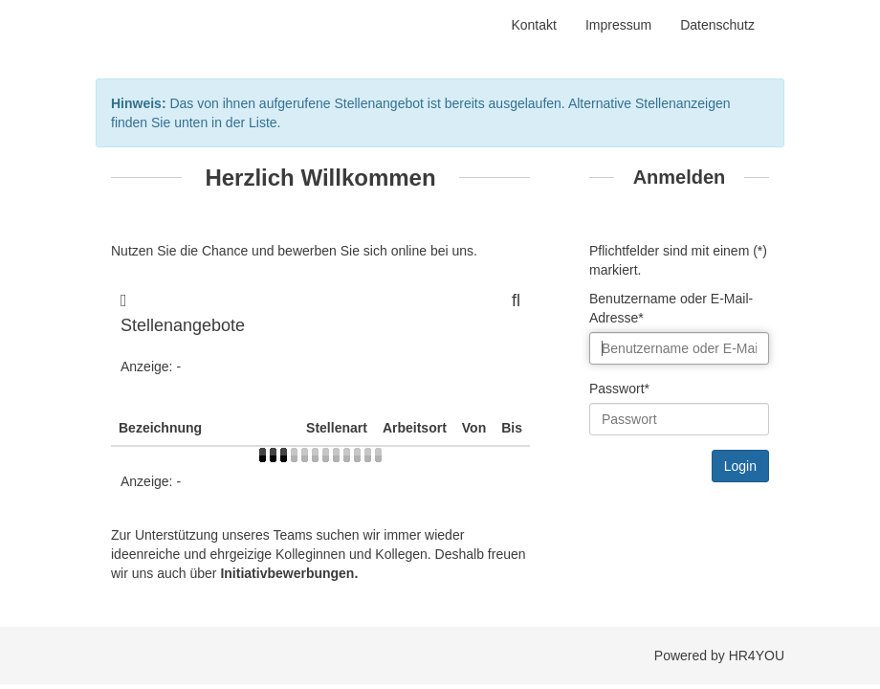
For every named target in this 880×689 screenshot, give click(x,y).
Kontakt (533, 25)
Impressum (618, 25)
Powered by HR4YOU (719, 655)
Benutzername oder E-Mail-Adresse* (671, 308)
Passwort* (619, 388)
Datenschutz (717, 25)
